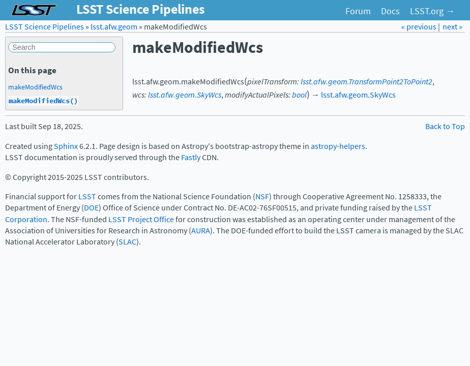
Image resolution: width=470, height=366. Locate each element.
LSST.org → (432, 11)
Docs (390, 11)
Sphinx (66, 146)
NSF (262, 196)
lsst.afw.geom (114, 26)
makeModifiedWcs (35, 87)
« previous (419, 26)
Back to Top (445, 126)
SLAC (127, 241)
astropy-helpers (338, 146)
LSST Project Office (141, 219)
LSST (87, 196)
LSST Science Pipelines (44, 26)
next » (452, 26)
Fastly (190, 157)
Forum (358, 11)
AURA (200, 230)
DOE (91, 207)
